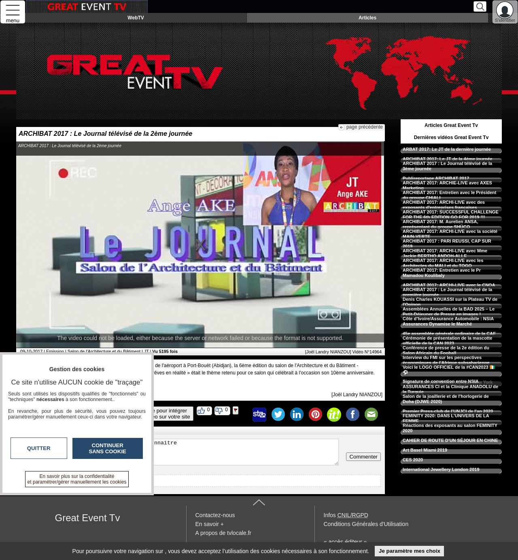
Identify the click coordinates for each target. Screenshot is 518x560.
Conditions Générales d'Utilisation (366, 524)
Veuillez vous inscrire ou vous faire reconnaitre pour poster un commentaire (179, 452)
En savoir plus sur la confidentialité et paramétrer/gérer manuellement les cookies (77, 479)
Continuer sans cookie (107, 448)
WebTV (135, 18)
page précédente (364, 127)
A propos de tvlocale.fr (223, 533)
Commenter (363, 457)
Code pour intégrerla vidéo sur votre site (164, 414)
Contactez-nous (215, 515)
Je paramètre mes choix (409, 551)
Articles (367, 18)
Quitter (39, 448)
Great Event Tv (87, 517)
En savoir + (209, 524)
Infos (346, 515)
